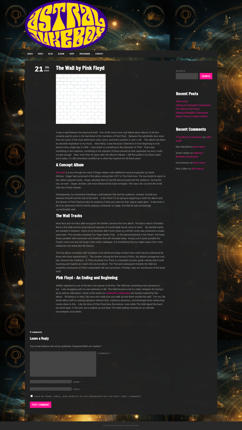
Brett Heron (199, 146)
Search (181, 71)
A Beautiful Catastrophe (118, 293)
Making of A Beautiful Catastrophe (193, 105)
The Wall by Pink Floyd (188, 109)
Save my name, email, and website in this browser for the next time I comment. (88, 396)
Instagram (84, 53)
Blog (50, 53)
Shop (71, 53)
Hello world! (182, 101)
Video (40, 53)
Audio (30, 53)
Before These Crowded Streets (192, 116)
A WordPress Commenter (189, 137)
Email (77, 389)
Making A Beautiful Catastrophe (192, 112)
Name (77, 382)
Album (61, 53)
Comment (105, 353)
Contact (99, 53)
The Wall (60, 172)
